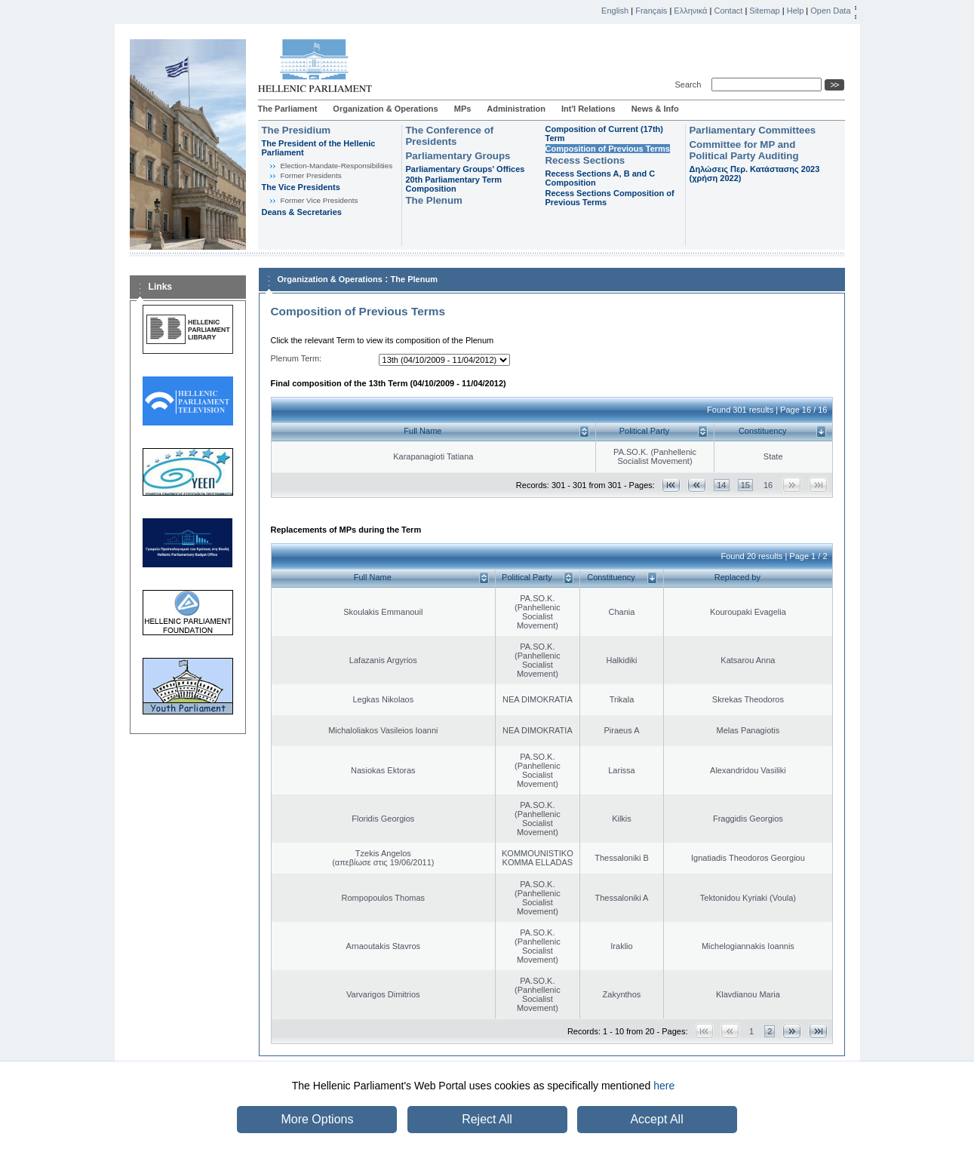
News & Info (655, 108)
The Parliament (288, 108)
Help (795, 10)
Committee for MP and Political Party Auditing (744, 150)
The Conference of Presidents (450, 135)
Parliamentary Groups (458, 155)
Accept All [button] (656, 1119)
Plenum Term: (296, 358)
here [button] (663, 1086)
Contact (728, 10)
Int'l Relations (588, 108)
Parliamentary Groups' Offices (465, 169)
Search (690, 84)
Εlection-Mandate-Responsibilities (337, 165)
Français (651, 10)
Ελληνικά (690, 10)
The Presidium (296, 130)
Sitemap (764, 10)
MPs (463, 108)
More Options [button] (317, 1119)
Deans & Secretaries (302, 212)
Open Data (830, 10)
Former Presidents (311, 175)
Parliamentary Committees (753, 130)
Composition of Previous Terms (607, 148)
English (614, 10)
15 (745, 485)
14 (721, 485)
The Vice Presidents (301, 187)
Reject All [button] (487, 1119)
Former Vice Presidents (319, 200)
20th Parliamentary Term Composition (454, 184)
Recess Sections (585, 160)
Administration (516, 108)
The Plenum (434, 200)
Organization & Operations (385, 108)
